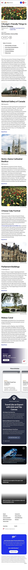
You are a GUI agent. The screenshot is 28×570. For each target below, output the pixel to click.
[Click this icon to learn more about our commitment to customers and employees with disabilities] (3, 532)
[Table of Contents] (23, 43)
